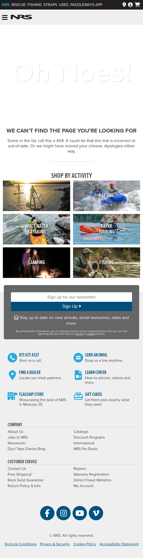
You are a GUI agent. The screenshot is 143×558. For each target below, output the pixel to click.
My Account (84, 486)
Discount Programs (89, 437)
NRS (6, 4)
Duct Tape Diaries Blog (26, 448)
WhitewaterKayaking (36, 229)
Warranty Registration (91, 474)
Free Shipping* (20, 474)
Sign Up (71, 306)
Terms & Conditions (20, 544)
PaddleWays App (86, 4)
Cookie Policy (84, 544)
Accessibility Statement (119, 544)
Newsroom (17, 443)
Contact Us (17, 468)
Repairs (80, 468)
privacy (79, 333)
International (84, 443)
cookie (91, 333)
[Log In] (130, 4)
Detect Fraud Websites (92, 480)
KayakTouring (107, 229)
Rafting (106, 195)
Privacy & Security (55, 544)
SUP (36, 195)
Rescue (18, 4)
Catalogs (81, 431)
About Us (15, 431)
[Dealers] (124, 4)
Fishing (34, 4)
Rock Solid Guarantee (26, 480)
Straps (50, 4)
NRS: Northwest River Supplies (21, 17)
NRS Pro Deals (85, 448)
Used (64, 4)
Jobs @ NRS (18, 437)
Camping (36, 262)
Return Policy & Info (24, 486)
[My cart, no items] (137, 4)
